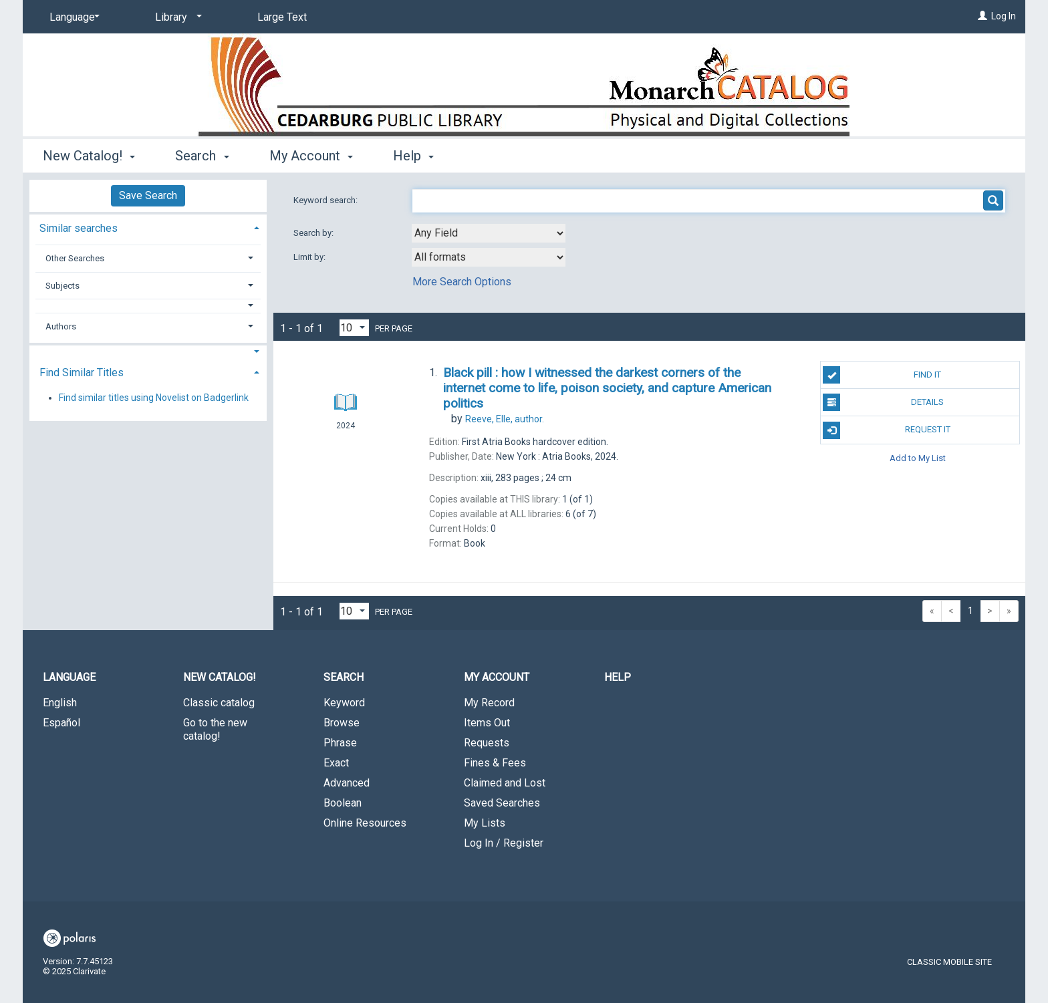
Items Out (487, 722)
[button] (148, 306)
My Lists (484, 823)
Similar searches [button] (78, 228)
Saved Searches (502, 803)
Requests (486, 742)
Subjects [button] (62, 286)
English (60, 702)
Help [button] (413, 156)
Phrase (340, 742)
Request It (886, 430)
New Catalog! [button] (89, 156)
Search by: (314, 233)
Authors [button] (60, 326)
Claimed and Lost (504, 782)
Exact (336, 762)
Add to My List (918, 458)
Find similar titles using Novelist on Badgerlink (154, 397)
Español (61, 722)
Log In (1003, 16)
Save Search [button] (148, 195)
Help (617, 677)
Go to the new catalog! (215, 729)
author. (504, 419)
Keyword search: (326, 200)
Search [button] (202, 156)
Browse (341, 722)
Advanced (346, 782)
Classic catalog (219, 702)
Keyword (344, 702)
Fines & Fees (495, 762)
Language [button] (69, 677)
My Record (489, 702)
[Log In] (982, 16)
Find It (882, 375)
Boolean (342, 803)
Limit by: (310, 257)
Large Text (282, 17)
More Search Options (461, 281)
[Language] (72, 17)
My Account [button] (311, 156)
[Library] (176, 17)
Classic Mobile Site (949, 962)
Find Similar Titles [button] (81, 372)
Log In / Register (503, 843)
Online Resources (364, 823)
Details (883, 402)
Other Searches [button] (74, 258)
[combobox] (488, 233)
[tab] (148, 227)
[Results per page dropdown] (354, 327)
